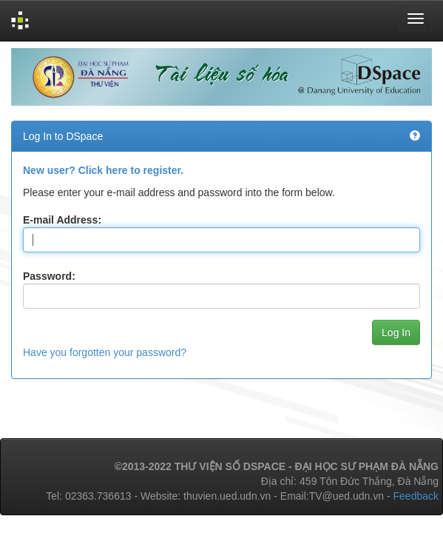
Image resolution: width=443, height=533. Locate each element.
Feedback (416, 496)
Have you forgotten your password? (104, 352)
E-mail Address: (62, 220)
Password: (49, 276)
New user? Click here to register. (103, 170)
